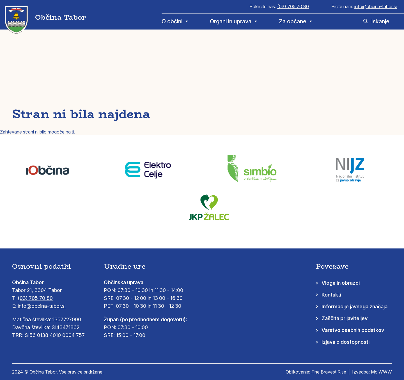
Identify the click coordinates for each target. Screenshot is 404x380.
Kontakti (331, 295)
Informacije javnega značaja (354, 306)
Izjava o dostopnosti (345, 342)
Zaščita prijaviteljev (345, 318)
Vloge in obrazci (341, 283)
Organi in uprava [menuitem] (230, 21)
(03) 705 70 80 (293, 6)
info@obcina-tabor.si (375, 6)
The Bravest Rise (328, 372)
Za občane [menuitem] (292, 21)
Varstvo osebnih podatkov (353, 330)
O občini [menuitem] (172, 21)
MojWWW (381, 372)
